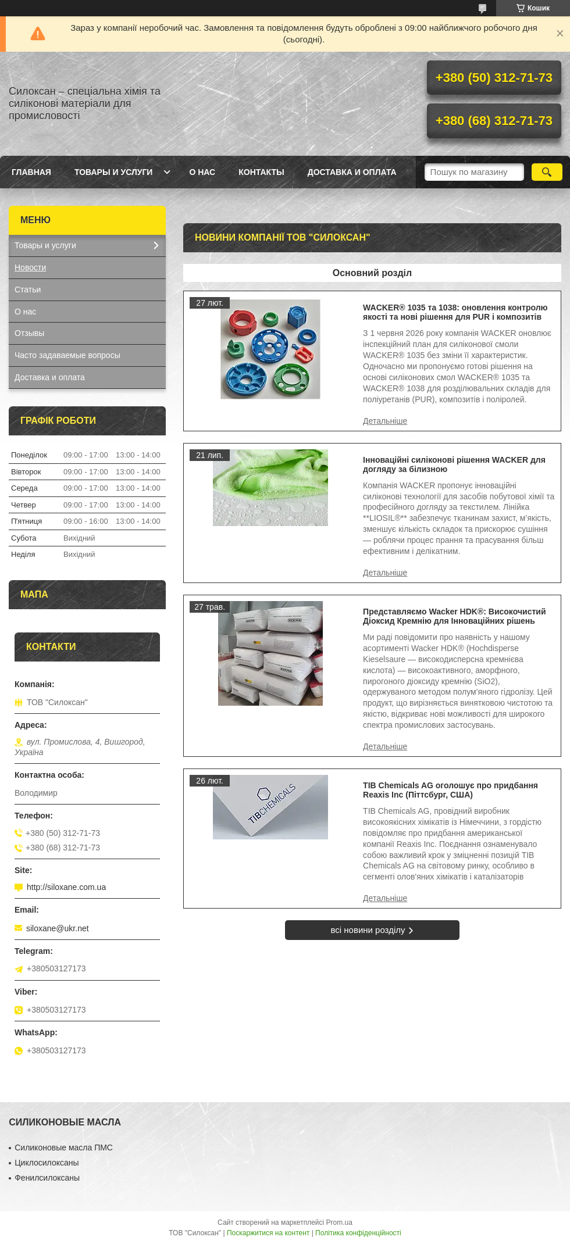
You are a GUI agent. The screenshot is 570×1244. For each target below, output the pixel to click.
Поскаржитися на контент (268, 1233)
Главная (31, 172)
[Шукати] (547, 172)
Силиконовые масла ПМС (64, 1147)
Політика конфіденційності (358, 1233)
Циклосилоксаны (47, 1162)
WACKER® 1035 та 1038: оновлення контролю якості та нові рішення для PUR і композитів (455, 312)
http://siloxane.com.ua (66, 887)
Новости (30, 267)
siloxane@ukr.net (57, 928)
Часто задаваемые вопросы (67, 355)
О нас (202, 172)
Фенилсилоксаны (47, 1177)
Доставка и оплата (352, 172)
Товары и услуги (113, 172)
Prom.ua (339, 1222)
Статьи (28, 289)
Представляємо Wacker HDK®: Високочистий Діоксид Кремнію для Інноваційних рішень (454, 616)
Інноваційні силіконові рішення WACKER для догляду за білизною (454, 464)
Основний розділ (372, 273)
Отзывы (29, 333)
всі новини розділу (367, 930)
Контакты (261, 172)
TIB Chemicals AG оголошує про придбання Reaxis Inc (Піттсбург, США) (450, 790)
